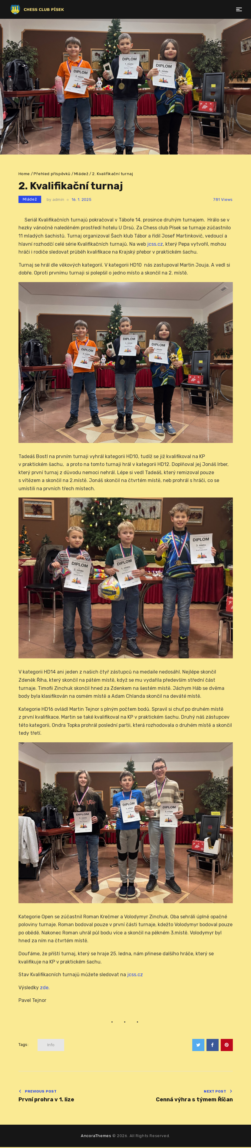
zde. (45, 987)
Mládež (81, 173)
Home (24, 173)
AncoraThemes (96, 1136)
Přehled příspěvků (52, 173)
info (50, 1045)
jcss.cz (155, 244)
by (55, 199)
